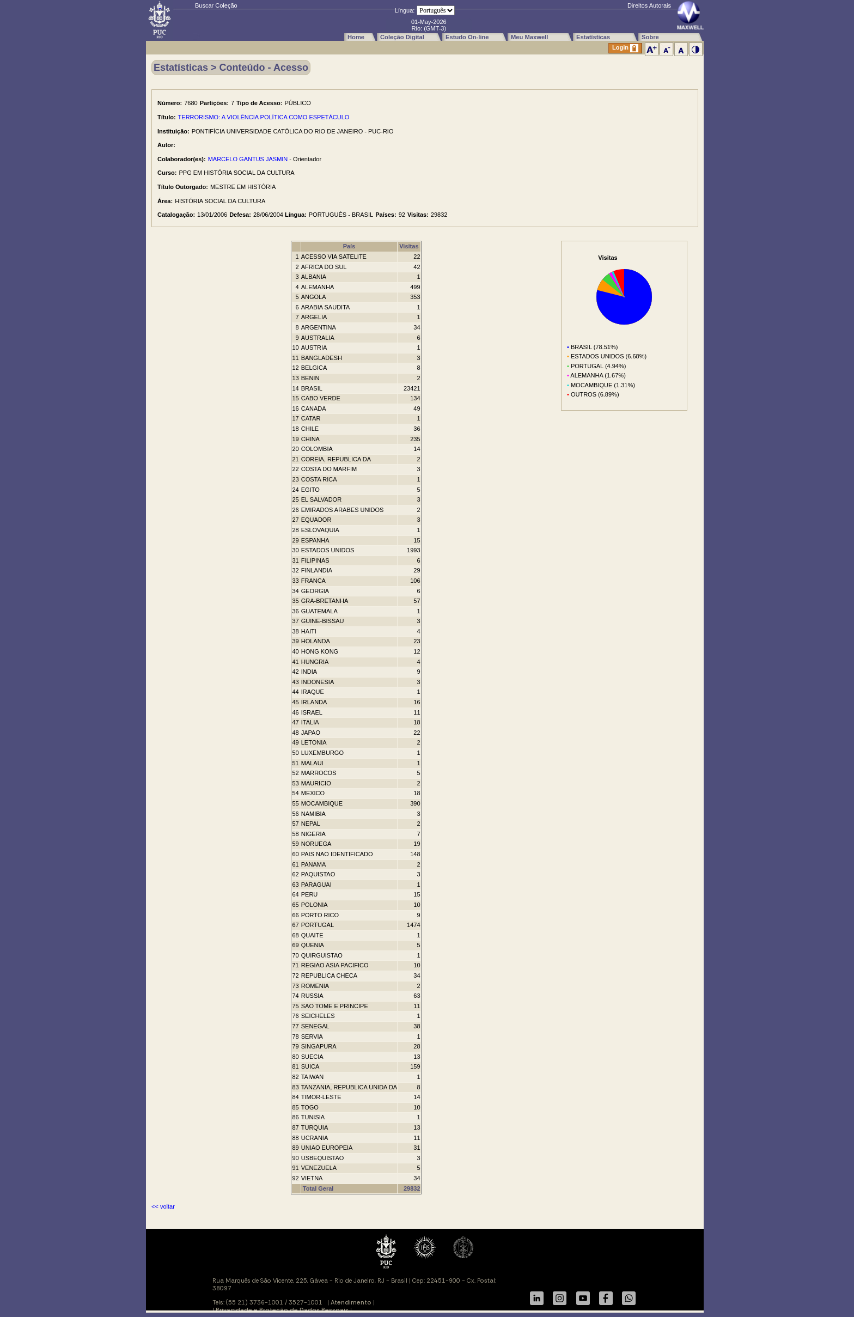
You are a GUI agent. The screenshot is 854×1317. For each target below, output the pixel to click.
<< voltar (163, 1206)
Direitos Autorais (649, 5)
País (349, 246)
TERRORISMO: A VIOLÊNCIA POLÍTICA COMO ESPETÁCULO (264, 117)
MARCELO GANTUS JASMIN (248, 159)
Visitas (408, 246)
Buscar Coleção (216, 5)
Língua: (405, 10)
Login (625, 48)
